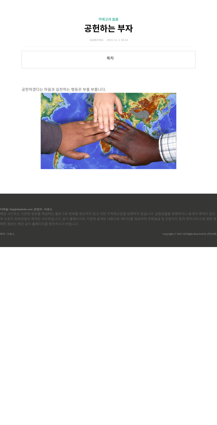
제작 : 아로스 (7, 411)
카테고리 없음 (108, 19)
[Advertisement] (108, 103)
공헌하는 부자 (108, 29)
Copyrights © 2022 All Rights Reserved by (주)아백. (190, 411)
